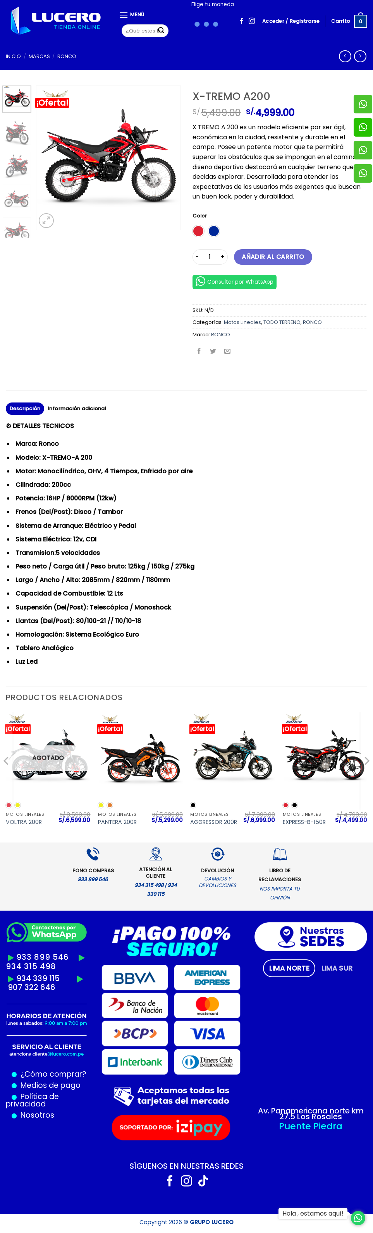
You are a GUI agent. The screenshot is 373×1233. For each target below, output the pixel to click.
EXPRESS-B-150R (304, 822)
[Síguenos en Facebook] (242, 21)
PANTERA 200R (117, 822)
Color (200, 216)
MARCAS (39, 56)
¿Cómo (34, 1074)
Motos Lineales (242, 322)
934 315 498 (31, 966)
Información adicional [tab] (77, 408)
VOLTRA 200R (24, 822)
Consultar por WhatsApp (234, 281)
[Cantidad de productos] (209, 257)
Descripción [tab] (25, 408)
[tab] (289, 968)
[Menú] (131, 14)
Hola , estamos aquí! (313, 1213)
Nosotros (37, 1115)
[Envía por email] (227, 352)
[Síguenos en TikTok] (203, 1182)
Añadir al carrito (273, 257)
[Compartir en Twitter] (213, 352)
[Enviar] (161, 31)
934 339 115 (38, 978)
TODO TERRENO (282, 322)
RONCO (66, 56)
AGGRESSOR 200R (213, 822)
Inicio (13, 56)
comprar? (67, 1074)
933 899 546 (42, 957)
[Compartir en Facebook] (199, 352)
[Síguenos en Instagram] (252, 21)
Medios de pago (49, 1085)
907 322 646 (31, 987)
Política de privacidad (32, 1100)
